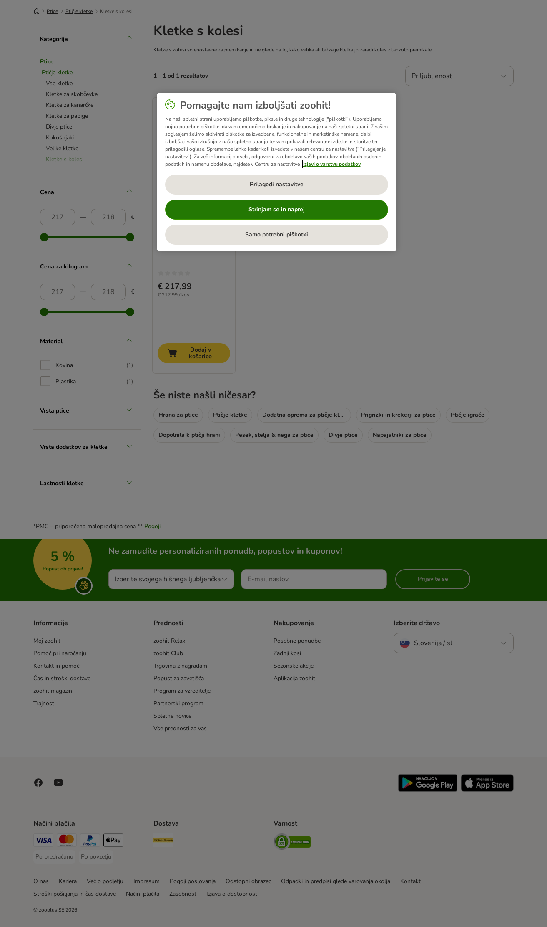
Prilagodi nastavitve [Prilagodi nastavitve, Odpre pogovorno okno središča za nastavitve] (277, 184)
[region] (276, 172)
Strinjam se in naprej (276, 209)
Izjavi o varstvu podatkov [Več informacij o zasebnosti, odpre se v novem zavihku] (332, 164)
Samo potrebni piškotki (276, 234)
